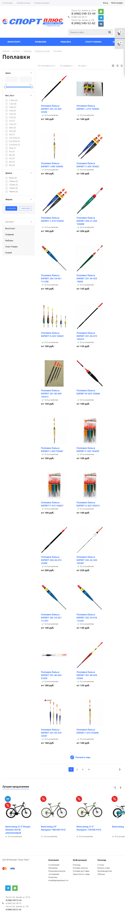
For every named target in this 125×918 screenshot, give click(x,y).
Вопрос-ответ (103, 868)
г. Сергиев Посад (52, 26)
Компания (53, 860)
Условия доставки (81, 871)
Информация (80, 860)
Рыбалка (66, 42)
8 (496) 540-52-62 (83, 23)
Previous (115, 787)
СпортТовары (93, 42)
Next (120, 787)
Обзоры (101, 874)
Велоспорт (14, 42)
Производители (104, 871)
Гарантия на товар (81, 874)
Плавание (40, 42)
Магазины (53, 868)
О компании (53, 865)
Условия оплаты (80, 868)
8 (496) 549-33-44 (83, 13)
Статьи (100, 865)
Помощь (101, 860)
